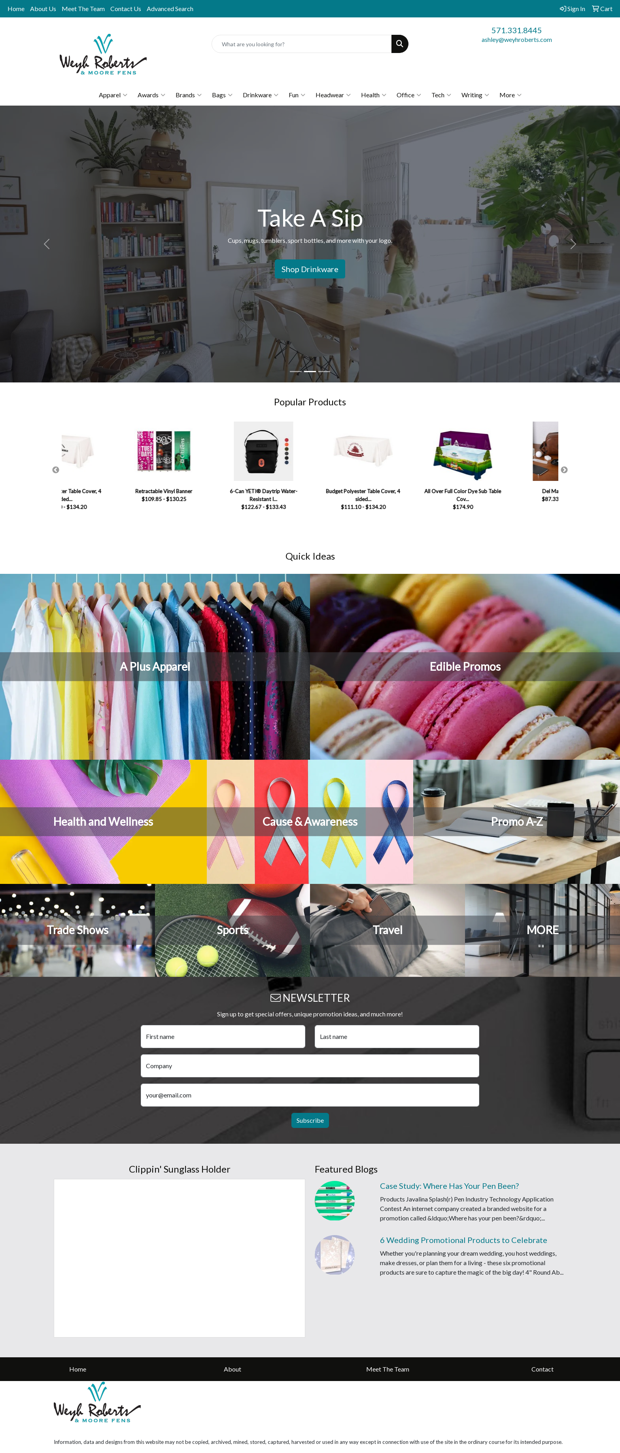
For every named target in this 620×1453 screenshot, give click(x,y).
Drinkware (260, 95)
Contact (542, 1369)
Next (564, 470)
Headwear (333, 95)
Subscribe (310, 1120)
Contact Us (125, 8)
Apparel (113, 95)
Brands (189, 95)
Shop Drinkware (310, 269)
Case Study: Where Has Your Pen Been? (449, 1185)
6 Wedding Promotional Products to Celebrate (463, 1240)
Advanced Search (170, 8)
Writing (475, 95)
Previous (56, 470)
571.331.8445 (516, 30)
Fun (297, 95)
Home (16, 8)
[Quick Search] (302, 44)
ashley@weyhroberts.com (517, 39)
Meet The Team (83, 8)
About (232, 1369)
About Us (43, 8)
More (510, 95)
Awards (151, 95)
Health (373, 95)
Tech (441, 95)
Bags (222, 95)
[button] (46, 244)
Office (409, 95)
